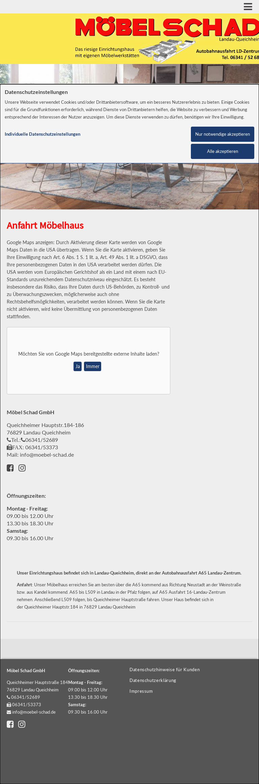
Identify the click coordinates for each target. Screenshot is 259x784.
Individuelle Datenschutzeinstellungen (42, 134)
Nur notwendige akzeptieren (222, 134)
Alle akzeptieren (222, 151)
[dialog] (129, 434)
